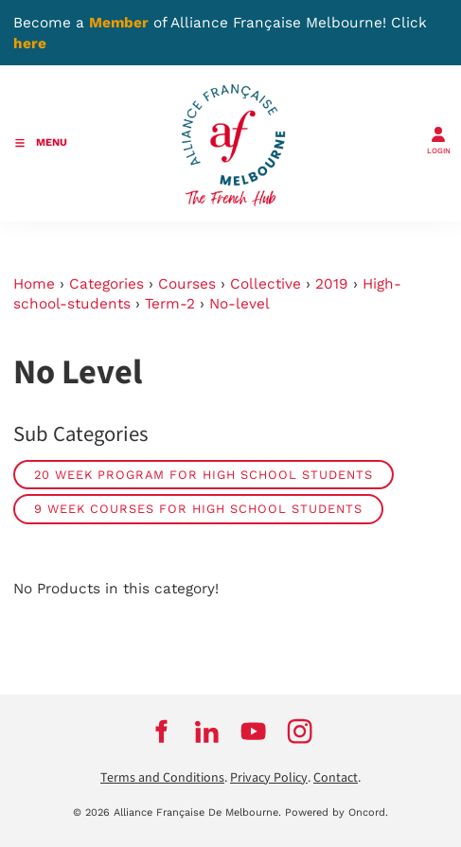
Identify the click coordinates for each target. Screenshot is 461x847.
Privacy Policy (269, 777)
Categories (106, 283)
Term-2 (170, 303)
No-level (239, 303)
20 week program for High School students (203, 475)
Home (34, 283)
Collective (265, 283)
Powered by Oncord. (336, 812)
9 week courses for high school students (198, 509)
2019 (331, 283)
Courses (187, 283)
